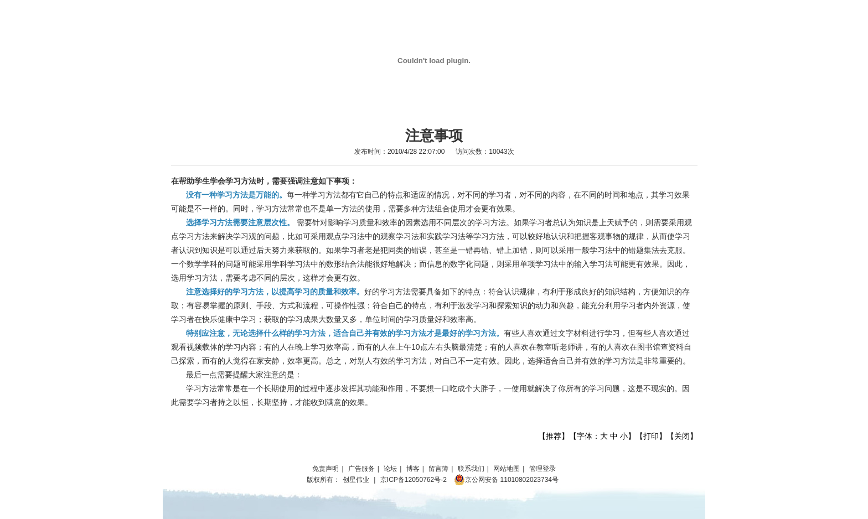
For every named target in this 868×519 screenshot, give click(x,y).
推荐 (553, 436)
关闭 (682, 436)
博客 (413, 469)
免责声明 (325, 469)
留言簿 (438, 469)
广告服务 (361, 469)
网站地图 (506, 469)
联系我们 (471, 469)
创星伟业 (356, 480)
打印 (651, 436)
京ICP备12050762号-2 (413, 480)
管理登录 (542, 469)
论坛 (390, 469)
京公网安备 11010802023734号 (506, 479)
